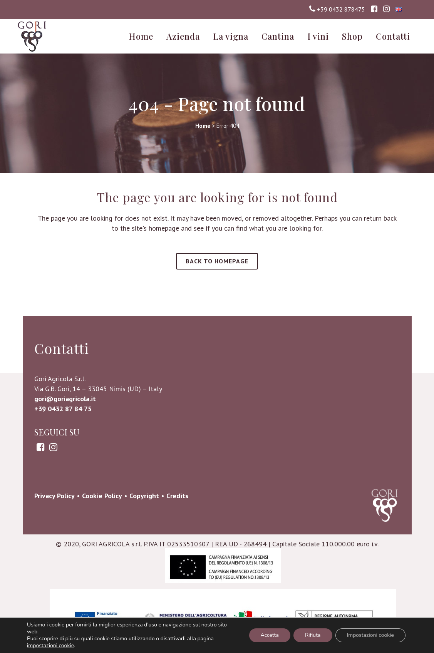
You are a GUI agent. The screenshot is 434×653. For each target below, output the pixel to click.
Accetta (270, 635)
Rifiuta (313, 635)
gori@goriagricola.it (65, 458)
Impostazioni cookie (370, 635)
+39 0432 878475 (341, 9)
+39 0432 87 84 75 (63, 468)
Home (202, 125)
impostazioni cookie (50, 645)
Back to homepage (217, 261)
